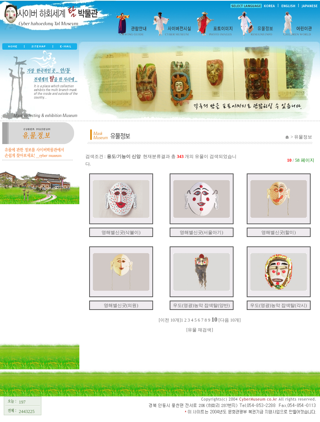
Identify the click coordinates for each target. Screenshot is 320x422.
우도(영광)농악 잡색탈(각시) (278, 305)
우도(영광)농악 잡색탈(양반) (201, 305)
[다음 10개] (229, 320)
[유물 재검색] (200, 329)
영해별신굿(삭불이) (121, 232)
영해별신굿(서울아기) (201, 232)
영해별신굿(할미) (278, 232)
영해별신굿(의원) (121, 305)
